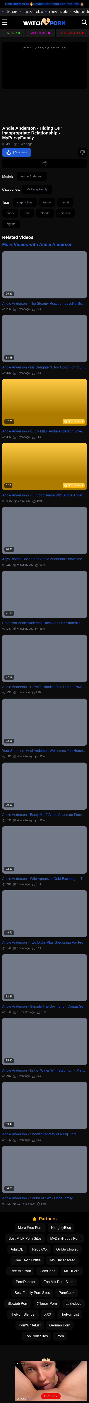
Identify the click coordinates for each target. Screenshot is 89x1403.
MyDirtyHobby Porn (65, 1238)
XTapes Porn (47, 1303)
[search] (84, 22)
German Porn (59, 1325)
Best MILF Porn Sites (25, 1238)
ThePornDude (58, 11)
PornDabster (25, 1282)
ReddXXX (40, 1249)
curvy (10, 213)
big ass (65, 213)
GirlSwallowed (67, 1249)
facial (65, 202)
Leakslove (73, 1303)
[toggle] (4, 22)
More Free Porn (30, 1227)
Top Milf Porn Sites (58, 1282)
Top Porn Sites (33, 11)
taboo (47, 202)
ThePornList (69, 1314)
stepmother (24, 202)
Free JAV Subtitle (27, 1260)
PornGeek (66, 1293)
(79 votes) (17, 152)
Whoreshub (81, 11)
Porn (60, 1336)
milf (27, 213)
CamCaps (47, 1271)
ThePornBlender (23, 1314)
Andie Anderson (32, 176)
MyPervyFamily (37, 189)
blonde (45, 213)
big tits (11, 224)
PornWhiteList (30, 1325)
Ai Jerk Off (39, 32)
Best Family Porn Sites (32, 1293)
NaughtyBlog (61, 1227)
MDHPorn (71, 1271)
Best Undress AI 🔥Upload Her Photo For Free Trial (42, 4)
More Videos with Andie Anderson (37, 244)
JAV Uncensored (62, 1260)
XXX (47, 1314)
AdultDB (17, 1249)
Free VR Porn (20, 1271)
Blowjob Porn (18, 1303)
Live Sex (11, 11)
